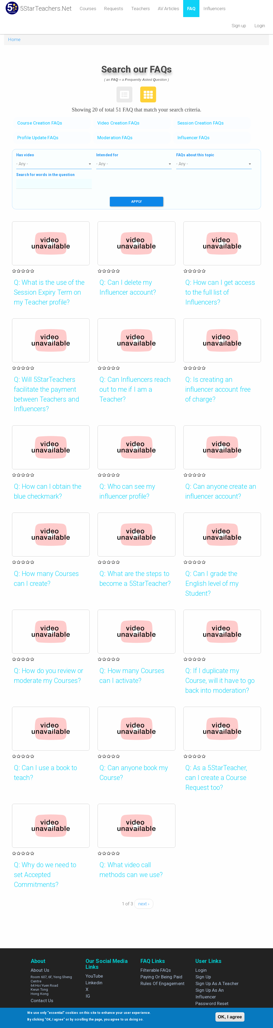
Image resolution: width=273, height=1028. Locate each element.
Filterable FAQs (155, 970)
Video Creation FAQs (118, 123)
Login (259, 25)
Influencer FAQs (193, 137)
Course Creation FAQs (39, 123)
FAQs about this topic (195, 155)
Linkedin (94, 982)
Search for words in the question (45, 175)
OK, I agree (230, 1016)
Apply (136, 201)
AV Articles (168, 8)
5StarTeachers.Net (46, 8)
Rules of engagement (162, 983)
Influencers (214, 8)
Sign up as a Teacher (217, 983)
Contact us (42, 1000)
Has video (25, 155)
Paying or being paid (161, 976)
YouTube (94, 976)
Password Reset (211, 1003)
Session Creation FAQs (200, 123)
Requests (113, 8)
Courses (88, 8)
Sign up (239, 25)
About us (40, 970)
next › (144, 903)
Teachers (140, 8)
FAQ (191, 8)
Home (14, 39)
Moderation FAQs (115, 137)
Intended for (107, 155)
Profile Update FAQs (37, 137)
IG (88, 996)
